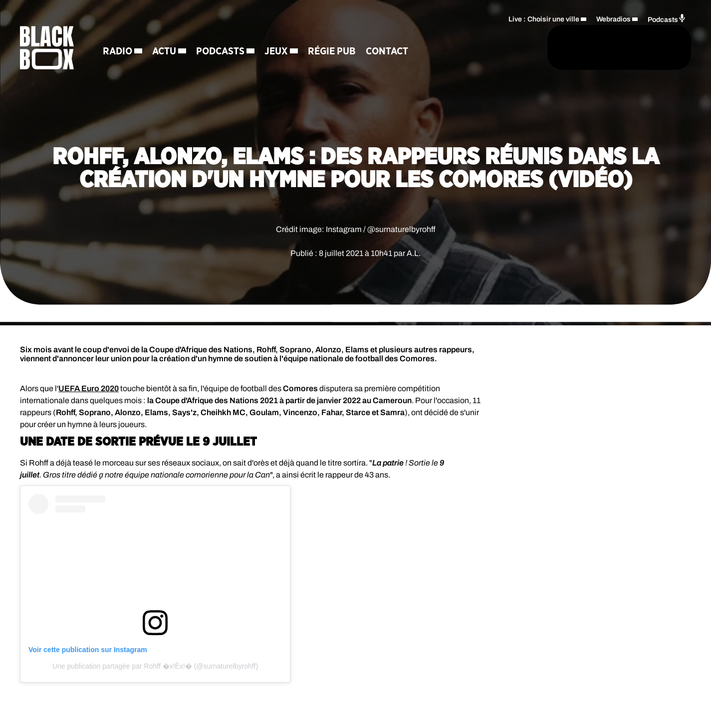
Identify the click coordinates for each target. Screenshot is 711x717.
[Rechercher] (475, 48)
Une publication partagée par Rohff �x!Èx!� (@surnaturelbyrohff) (155, 666)
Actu (172, 52)
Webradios (613, 17)
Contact (394, 52)
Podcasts (228, 52)
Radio (125, 52)
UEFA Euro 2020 (88, 388)
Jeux (283, 52)
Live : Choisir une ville (543, 17)
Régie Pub (339, 52)
